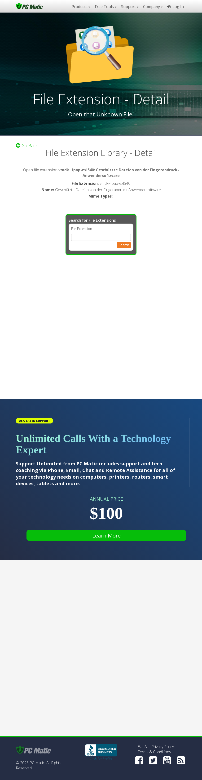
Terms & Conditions (154, 751)
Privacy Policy (162, 746)
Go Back (27, 145)
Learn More (106, 535)
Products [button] (81, 6)
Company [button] (152, 6)
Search (124, 245)
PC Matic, (37, 762)
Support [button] (129, 6)
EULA (142, 746)
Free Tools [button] (105, 6)
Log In (175, 6)
